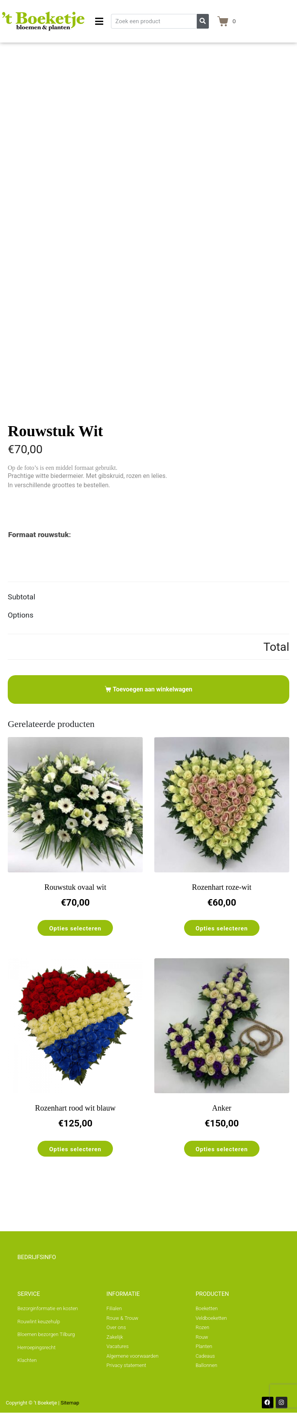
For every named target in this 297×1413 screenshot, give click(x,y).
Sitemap (70, 1403)
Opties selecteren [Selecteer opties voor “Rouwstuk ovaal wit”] (75, 928)
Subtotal (21, 596)
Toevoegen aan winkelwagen (152, 689)
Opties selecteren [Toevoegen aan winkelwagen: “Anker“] (222, 1149)
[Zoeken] (203, 21)
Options (20, 615)
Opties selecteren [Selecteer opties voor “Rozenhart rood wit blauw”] (75, 1149)
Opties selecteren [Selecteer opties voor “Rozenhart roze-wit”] (222, 928)
